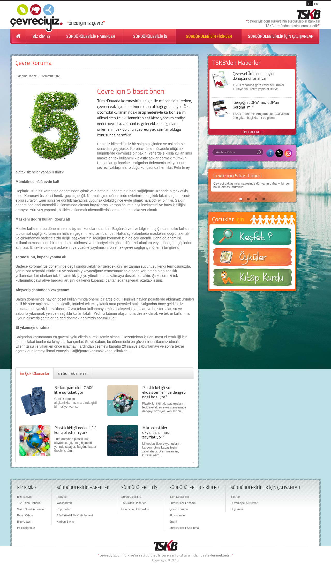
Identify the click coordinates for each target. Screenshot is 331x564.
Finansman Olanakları (135, 509)
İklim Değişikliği (179, 496)
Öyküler (252, 258)
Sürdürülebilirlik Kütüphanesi (75, 515)
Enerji (173, 521)
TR (310, 3)
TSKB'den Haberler (29, 502)
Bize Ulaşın (24, 521)
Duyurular (237, 509)
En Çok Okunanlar (34, 373)
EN (316, 3)
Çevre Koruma (34, 62)
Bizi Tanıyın (24, 496)
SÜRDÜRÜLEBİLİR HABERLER (90, 36)
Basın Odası (25, 515)
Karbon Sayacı (66, 521)
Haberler (62, 496)
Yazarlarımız (64, 502)
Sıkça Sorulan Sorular (31, 509)
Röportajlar (64, 509)
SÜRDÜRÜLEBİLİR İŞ (150, 36)
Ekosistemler (177, 515)
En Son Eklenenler (72, 373)
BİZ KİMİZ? (41, 36)
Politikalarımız (26, 527)
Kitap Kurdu (252, 279)
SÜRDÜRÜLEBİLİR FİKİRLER (209, 36)
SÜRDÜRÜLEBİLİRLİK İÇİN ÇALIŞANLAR (280, 36)
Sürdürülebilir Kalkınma (184, 527)
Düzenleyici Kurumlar (244, 502)
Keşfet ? (252, 238)
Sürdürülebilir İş (131, 496)
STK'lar (235, 496)
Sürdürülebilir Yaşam (182, 502)
